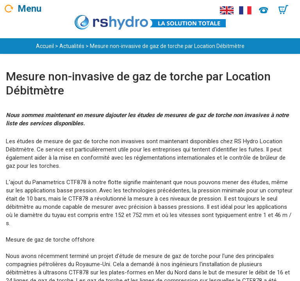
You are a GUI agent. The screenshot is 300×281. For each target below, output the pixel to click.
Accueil (45, 46)
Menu (29, 8)
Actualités (71, 46)
